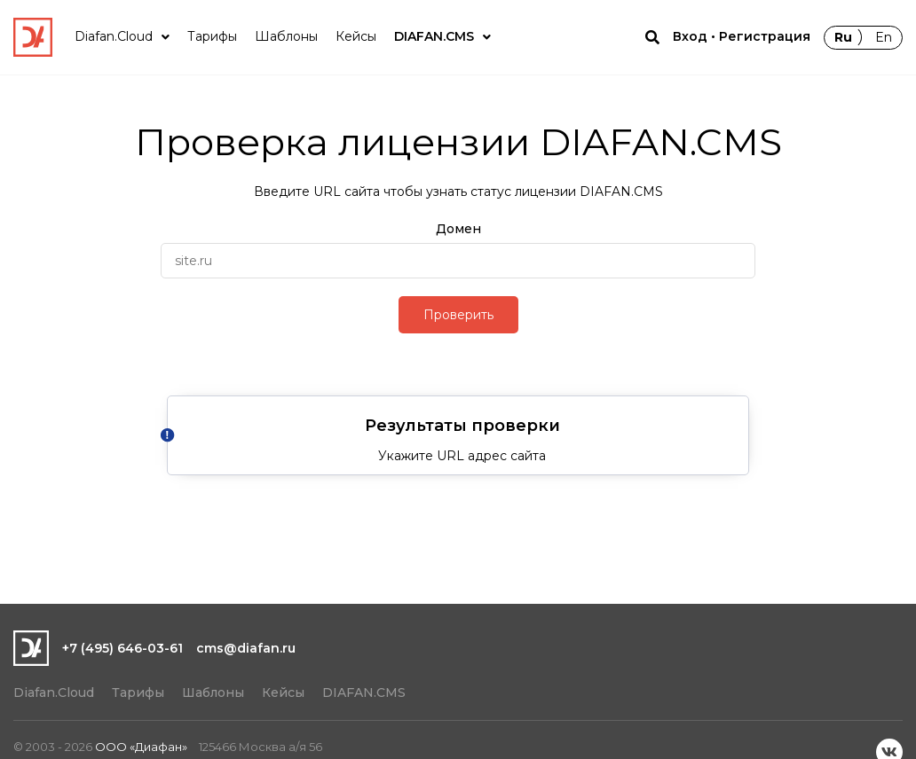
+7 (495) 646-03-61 (122, 648)
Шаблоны (213, 692)
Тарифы (138, 692)
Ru (843, 37)
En (883, 37)
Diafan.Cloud (53, 692)
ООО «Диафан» (141, 746)
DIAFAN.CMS (364, 692)
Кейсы (283, 692)
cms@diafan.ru (246, 648)
